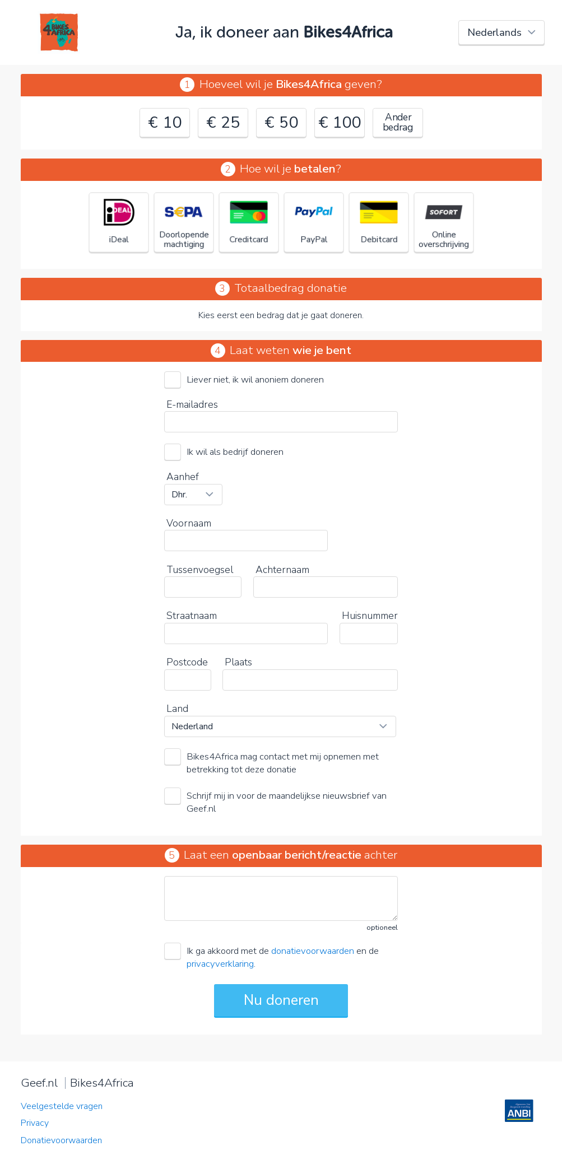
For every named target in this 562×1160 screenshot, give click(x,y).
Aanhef (182, 476)
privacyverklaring (220, 963)
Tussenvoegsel (199, 569)
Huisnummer (370, 615)
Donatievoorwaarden (61, 1140)
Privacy (35, 1123)
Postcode (187, 662)
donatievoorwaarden (312, 950)
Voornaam (188, 523)
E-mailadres (192, 404)
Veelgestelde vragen (62, 1106)
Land (177, 708)
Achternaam (282, 569)
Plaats (238, 662)
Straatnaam (191, 615)
